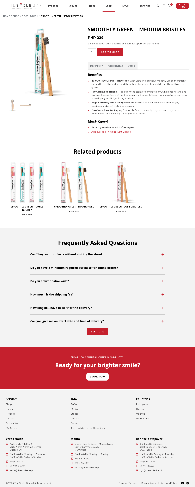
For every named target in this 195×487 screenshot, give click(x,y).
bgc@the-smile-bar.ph (151, 470)
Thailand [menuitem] (140, 409)
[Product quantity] (92, 52)
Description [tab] (97, 66)
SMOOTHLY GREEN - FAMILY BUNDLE (27, 209)
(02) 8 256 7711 (17, 461)
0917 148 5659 (147, 466)
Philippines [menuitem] (142, 404)
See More (97, 331)
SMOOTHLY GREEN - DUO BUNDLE (74, 207)
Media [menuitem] (74, 409)
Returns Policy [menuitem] (169, 483)
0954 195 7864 (82, 463)
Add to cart (111, 52)
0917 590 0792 (17, 466)
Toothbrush (30, 16)
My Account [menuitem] (12, 428)
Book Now (180, 6)
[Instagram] (187, 483)
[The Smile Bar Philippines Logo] (24, 5)
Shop (16, 16)
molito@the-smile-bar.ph (87, 467)
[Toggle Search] (152, 5)
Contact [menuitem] (75, 423)
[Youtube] (182, 483)
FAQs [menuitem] (113, 5)
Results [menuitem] (79, 5)
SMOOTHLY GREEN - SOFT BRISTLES (121, 207)
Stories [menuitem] (74, 413)
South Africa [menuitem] (142, 418)
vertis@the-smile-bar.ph (22, 470)
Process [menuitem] (66, 5)
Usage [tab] (134, 66)
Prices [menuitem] (91, 5)
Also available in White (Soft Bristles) (111, 132)
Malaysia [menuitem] (140, 413)
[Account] (159, 5)
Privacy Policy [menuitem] (148, 483)
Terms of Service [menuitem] (128, 483)
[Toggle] (163, 254)
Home (6, 16)
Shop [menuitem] (103, 5)
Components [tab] (117, 66)
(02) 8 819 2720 (83, 458)
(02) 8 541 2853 (147, 461)
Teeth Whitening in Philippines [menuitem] (88, 428)
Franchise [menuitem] (126, 5)
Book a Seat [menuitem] (12, 423)
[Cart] (166, 5)
